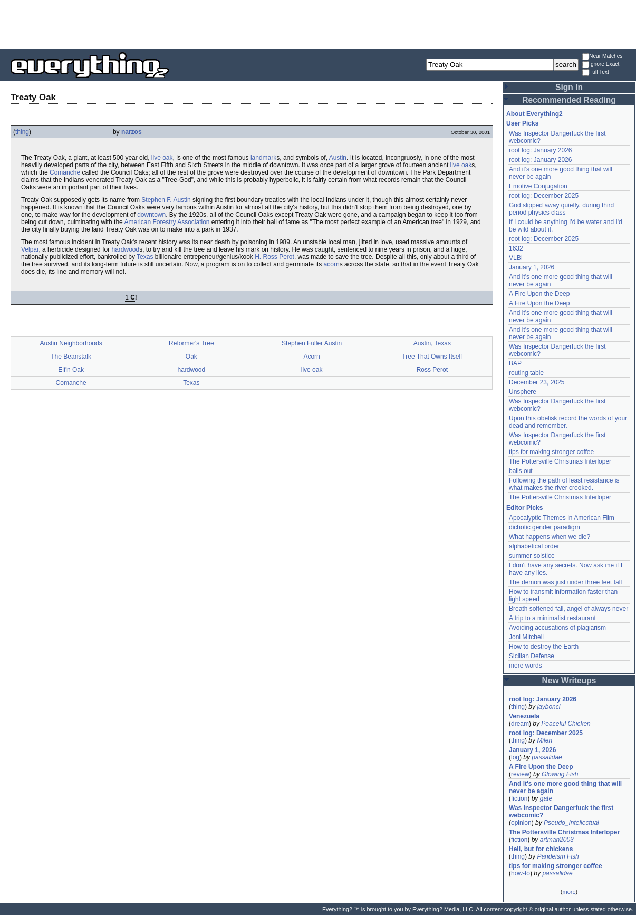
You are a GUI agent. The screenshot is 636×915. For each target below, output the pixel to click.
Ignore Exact (600, 64)
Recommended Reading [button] (569, 99)
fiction (519, 798)
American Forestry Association (166, 222)
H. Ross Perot (274, 257)
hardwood (125, 249)
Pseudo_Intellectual (571, 822)
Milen (544, 740)
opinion (521, 822)
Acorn (311, 356)
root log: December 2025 (544, 195)
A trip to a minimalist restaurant (552, 618)
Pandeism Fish (558, 856)
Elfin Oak (71, 369)
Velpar (29, 249)
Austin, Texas (432, 343)
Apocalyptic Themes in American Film (561, 518)
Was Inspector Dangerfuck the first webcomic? (561, 811)
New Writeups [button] (569, 680)
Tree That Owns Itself (432, 356)
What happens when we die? (549, 537)
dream (520, 723)
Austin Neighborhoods (71, 343)
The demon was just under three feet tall (565, 582)
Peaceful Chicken (565, 723)
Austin (337, 157)
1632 (516, 248)
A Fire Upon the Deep (539, 293)
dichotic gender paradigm (544, 527)
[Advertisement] (318, 23)
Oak (191, 356)
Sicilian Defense (531, 656)
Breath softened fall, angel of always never (568, 608)
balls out (521, 471)
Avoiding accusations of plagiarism (557, 627)
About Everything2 (534, 114)
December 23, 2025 (536, 382)
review (520, 774)
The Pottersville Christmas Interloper (560, 461)
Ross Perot (432, 369)
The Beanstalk (71, 356)
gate (546, 798)
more (568, 892)
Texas (145, 257)
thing (22, 132)
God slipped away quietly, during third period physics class (561, 208)
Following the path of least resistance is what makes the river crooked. (564, 484)
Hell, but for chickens (541, 849)
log (515, 757)
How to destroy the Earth (544, 646)
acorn (332, 264)
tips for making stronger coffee (551, 452)
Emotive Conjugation (538, 186)
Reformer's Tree (191, 343)
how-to (520, 873)
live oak (162, 157)
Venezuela (524, 716)
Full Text (595, 72)
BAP (515, 363)
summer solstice (532, 556)
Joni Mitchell (526, 637)
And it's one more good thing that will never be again (565, 787)
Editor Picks (524, 508)
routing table (526, 373)
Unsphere (522, 392)
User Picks (522, 123)
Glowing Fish (560, 774)
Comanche (65, 172)
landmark (263, 157)
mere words (525, 665)
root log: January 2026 (540, 150)
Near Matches (602, 56)
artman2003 (557, 839)
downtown (151, 214)
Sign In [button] (569, 87)
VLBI (516, 258)
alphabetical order (534, 546)
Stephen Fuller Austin (312, 343)
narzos (131, 132)
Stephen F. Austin (165, 200)
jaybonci (548, 706)
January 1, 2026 (531, 267)
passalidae (547, 757)
